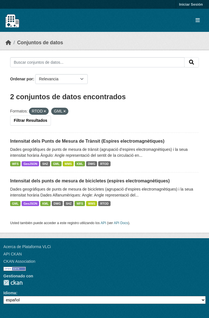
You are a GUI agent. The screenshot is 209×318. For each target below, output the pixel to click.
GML (56, 163)
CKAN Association (19, 261)
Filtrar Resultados (30, 120)
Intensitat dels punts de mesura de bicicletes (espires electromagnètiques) (90, 180)
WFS (15, 163)
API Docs (121, 223)
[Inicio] (8, 42)
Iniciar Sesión (191, 4)
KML (80, 163)
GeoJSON (30, 163)
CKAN (13, 283)
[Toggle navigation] (197, 20)
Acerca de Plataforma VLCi (27, 246)
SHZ (45, 163)
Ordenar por (21, 79)
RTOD (104, 163)
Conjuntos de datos (40, 42)
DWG (91, 163)
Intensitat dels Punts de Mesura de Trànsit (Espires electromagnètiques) (87, 141)
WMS (68, 163)
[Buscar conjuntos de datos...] (97, 62)
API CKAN (12, 254)
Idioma (9, 293)
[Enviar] (191, 62)
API (103, 223)
